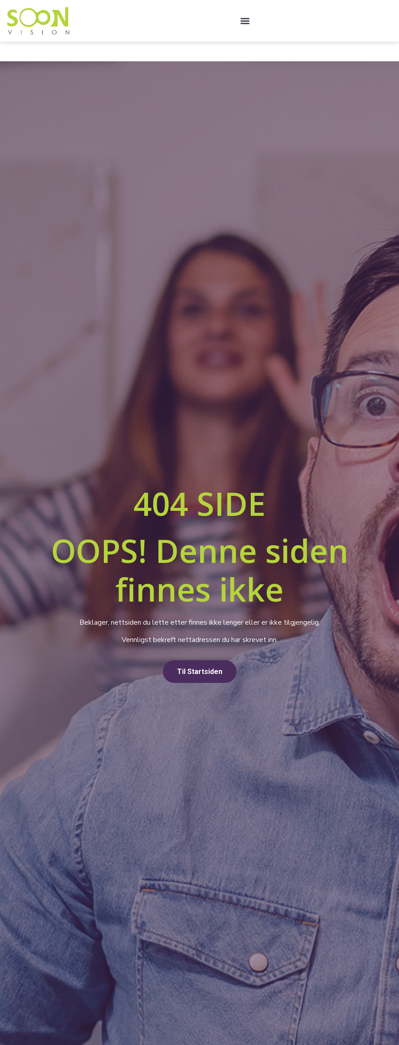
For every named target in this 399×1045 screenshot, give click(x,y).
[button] (244, 20)
